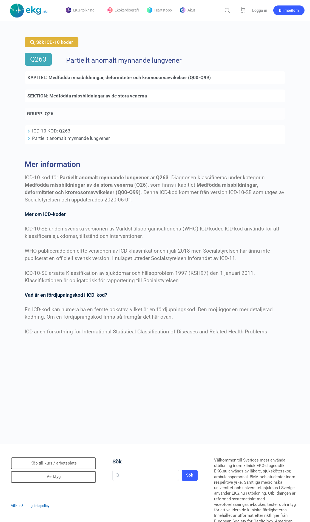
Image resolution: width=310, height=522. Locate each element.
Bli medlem (289, 10)
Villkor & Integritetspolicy (30, 506)
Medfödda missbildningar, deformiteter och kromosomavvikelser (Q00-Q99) (130, 77)
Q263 (38, 59)
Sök (117, 461)
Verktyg (54, 476)
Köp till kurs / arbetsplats (53, 463)
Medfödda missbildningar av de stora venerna (98, 96)
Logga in (259, 10)
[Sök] (227, 10)
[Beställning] (243, 10)
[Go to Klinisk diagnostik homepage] (28, 10)
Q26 (49, 113)
